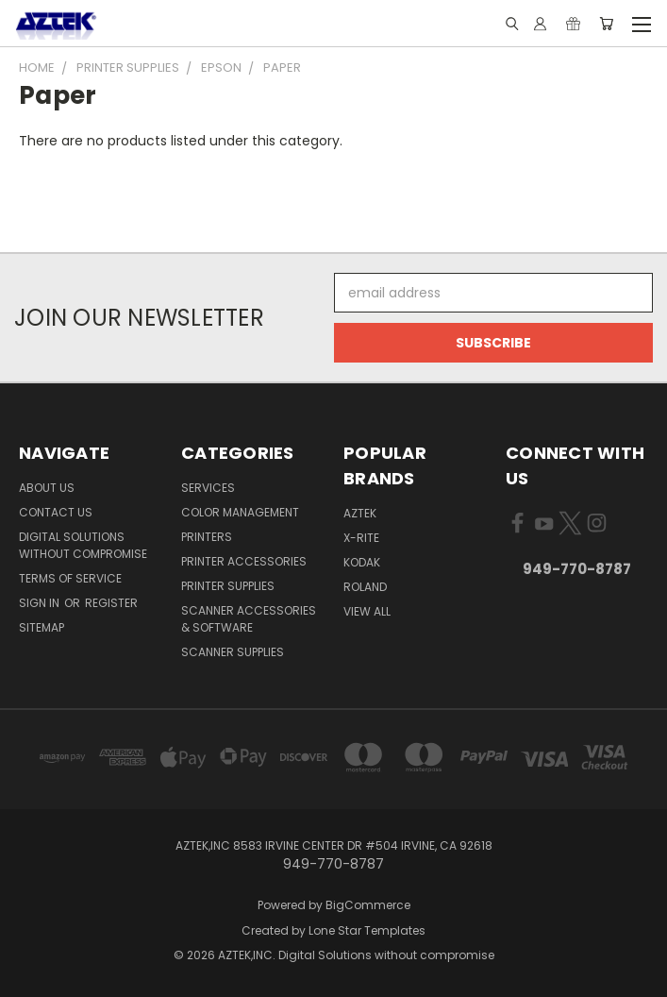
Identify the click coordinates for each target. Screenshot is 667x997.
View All (367, 611)
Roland (365, 587)
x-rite (361, 538)
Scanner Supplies (232, 652)
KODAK (361, 562)
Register (111, 603)
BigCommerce (367, 905)
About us (47, 488)
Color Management (240, 512)
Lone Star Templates (366, 930)
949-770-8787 (577, 569)
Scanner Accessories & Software (248, 618)
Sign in (40, 603)
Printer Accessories (244, 561)
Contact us (55, 512)
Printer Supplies (228, 586)
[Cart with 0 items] (606, 24)
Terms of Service (70, 578)
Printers (206, 537)
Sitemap (41, 627)
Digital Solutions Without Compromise (83, 545)
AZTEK (359, 513)
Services (208, 488)
